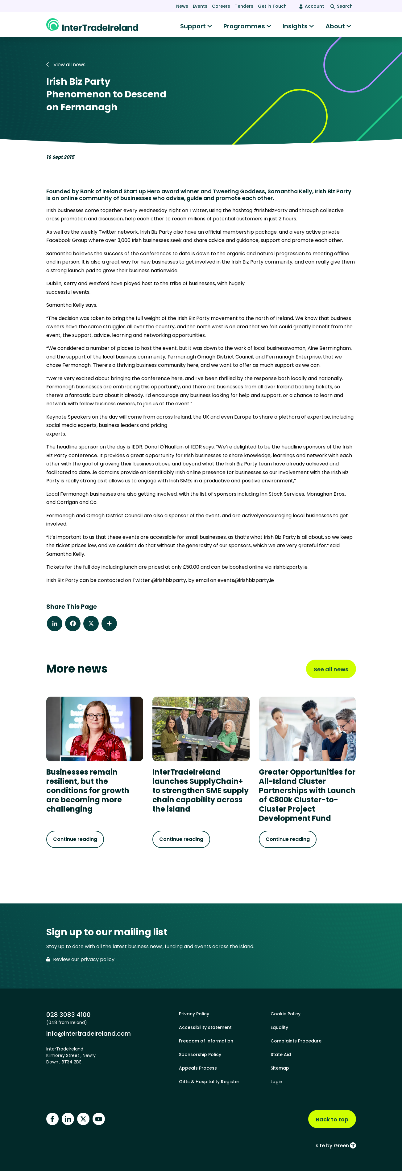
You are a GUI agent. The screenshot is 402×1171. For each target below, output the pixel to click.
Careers (221, 6)
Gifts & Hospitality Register (209, 1082)
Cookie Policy (285, 1014)
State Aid (281, 1054)
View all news (65, 67)
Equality (279, 1027)
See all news (331, 672)
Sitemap (280, 1068)
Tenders (244, 6)
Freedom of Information (206, 1041)
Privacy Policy (194, 1014)
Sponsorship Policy (200, 1054)
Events (200, 6)
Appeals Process (198, 1068)
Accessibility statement (205, 1027)
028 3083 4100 (68, 1014)
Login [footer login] (276, 1082)
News (182, 6)
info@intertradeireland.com (88, 1033)
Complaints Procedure (296, 1041)
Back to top (332, 1119)
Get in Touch (272, 6)
